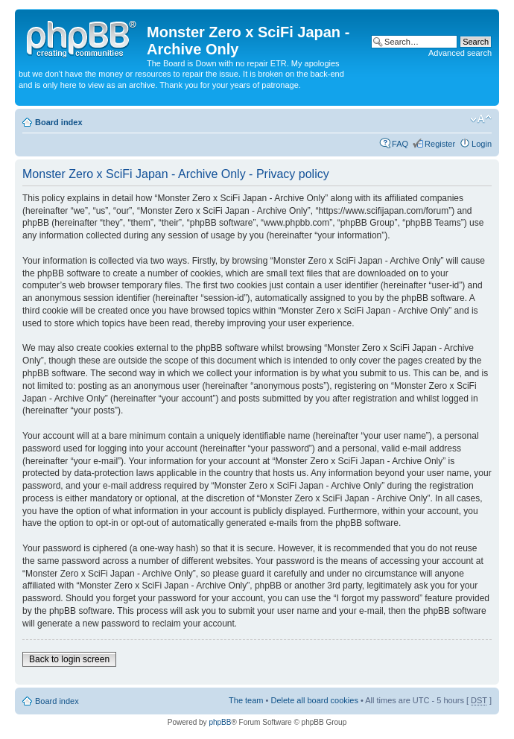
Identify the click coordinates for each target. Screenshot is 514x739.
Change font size (481, 119)
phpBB (220, 722)
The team (246, 700)
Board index (59, 122)
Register (440, 143)
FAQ (400, 143)
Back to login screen (69, 659)
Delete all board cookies (314, 700)
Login (482, 143)
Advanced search (460, 52)
